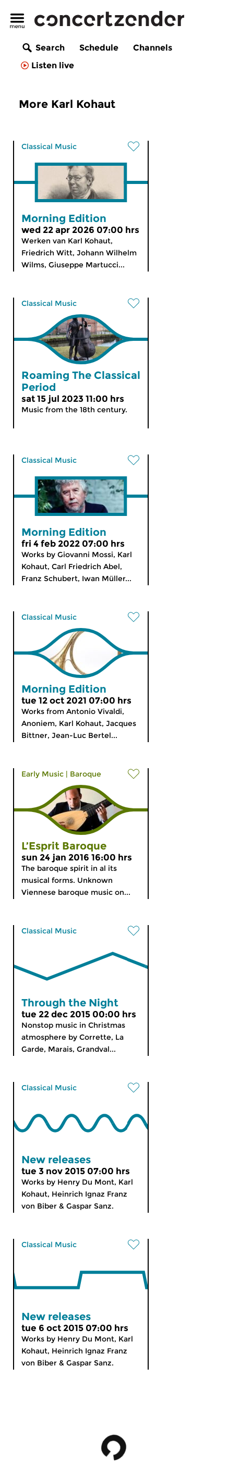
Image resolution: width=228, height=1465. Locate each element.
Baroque (85, 774)
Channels (152, 48)
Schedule (98, 48)
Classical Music (49, 146)
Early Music (42, 774)
